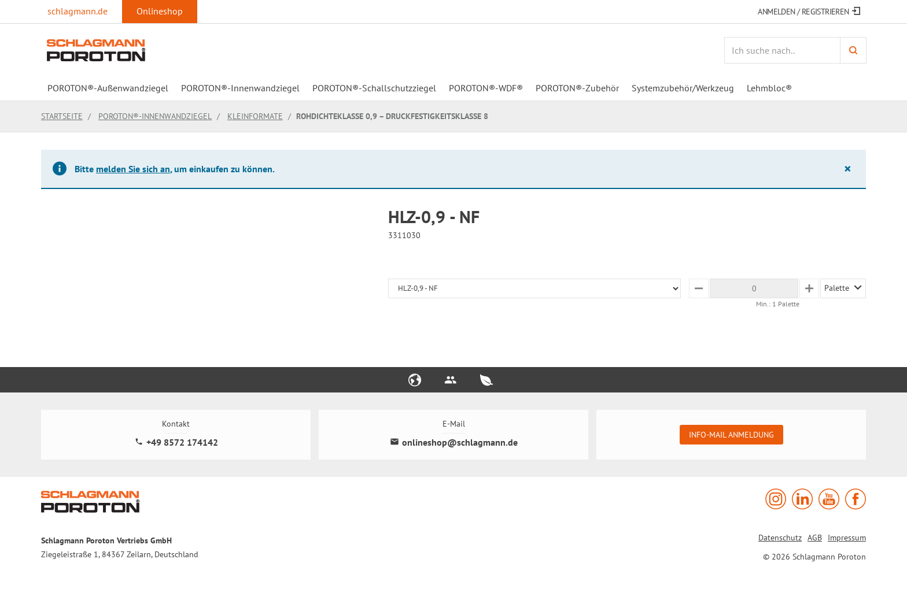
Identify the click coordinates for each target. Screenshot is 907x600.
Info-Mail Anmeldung (731, 434)
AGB (815, 537)
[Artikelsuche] (782, 50)
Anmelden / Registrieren (809, 11)
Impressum (847, 537)
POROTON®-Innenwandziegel (240, 88)
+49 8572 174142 (176, 442)
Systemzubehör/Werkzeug (683, 88)
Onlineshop (160, 11)
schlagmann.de (77, 11)
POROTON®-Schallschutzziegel (374, 88)
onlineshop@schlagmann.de (454, 442)
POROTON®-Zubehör (577, 88)
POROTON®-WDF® (486, 88)
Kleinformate (255, 116)
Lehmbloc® (769, 88)
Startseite (62, 116)
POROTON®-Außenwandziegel (107, 88)
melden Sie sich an (133, 169)
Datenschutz (780, 537)
